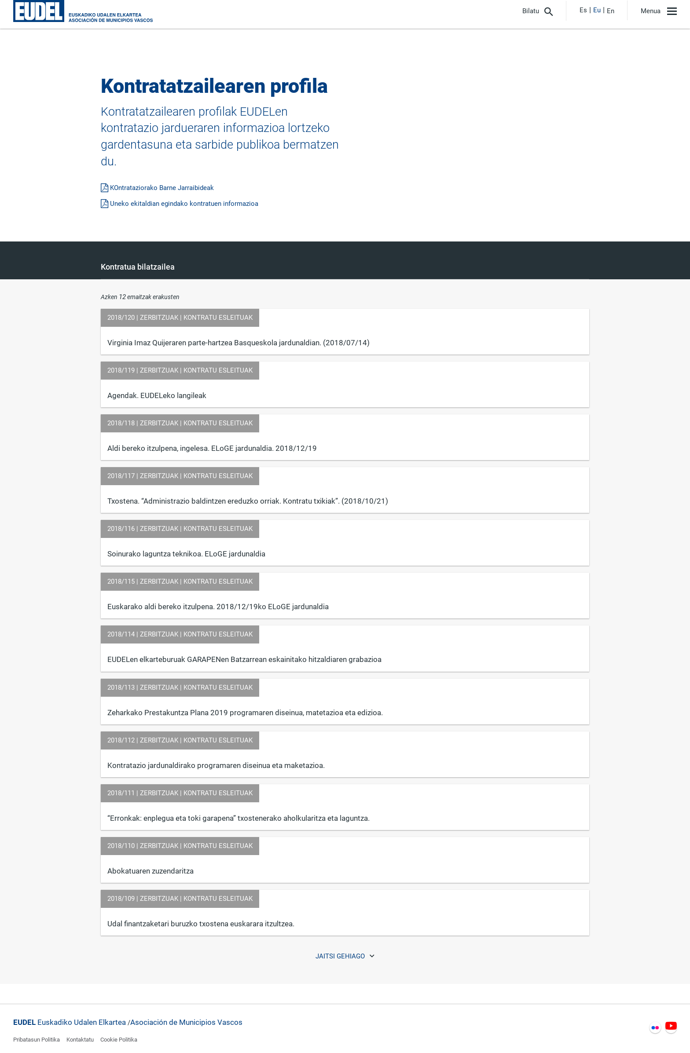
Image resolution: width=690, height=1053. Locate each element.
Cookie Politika (118, 1039)
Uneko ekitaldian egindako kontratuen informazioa (179, 204)
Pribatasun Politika (36, 1039)
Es (583, 10)
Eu (597, 10)
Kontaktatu (80, 1039)
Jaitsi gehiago (345, 956)
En (610, 11)
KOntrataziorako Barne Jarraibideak (157, 188)
